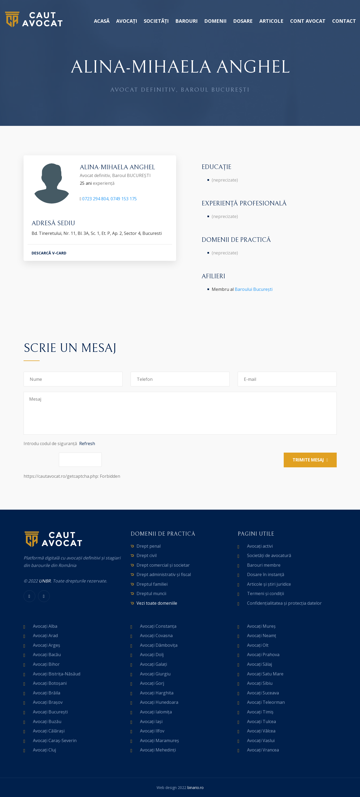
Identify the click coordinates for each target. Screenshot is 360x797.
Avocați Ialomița (156, 712)
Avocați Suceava (263, 693)
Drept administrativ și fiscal (164, 574)
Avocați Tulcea (261, 721)
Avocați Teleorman (266, 702)
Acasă (101, 21)
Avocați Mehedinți (158, 750)
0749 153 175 (124, 200)
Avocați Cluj (44, 750)
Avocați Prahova (263, 654)
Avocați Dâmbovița (158, 645)
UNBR (45, 581)
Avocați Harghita (156, 693)
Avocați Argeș (46, 645)
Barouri (186, 21)
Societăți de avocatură (269, 555)
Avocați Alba (45, 626)
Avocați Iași (151, 721)
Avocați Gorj (152, 683)
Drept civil (147, 555)
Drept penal (149, 546)
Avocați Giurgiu (155, 674)
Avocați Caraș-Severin (55, 740)
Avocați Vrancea (263, 750)
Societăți (156, 21)
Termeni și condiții (265, 593)
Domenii (215, 21)
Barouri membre (264, 565)
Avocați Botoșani (50, 683)
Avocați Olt (257, 645)
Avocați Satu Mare (265, 674)
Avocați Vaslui (261, 740)
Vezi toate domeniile (157, 603)
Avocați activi (260, 546)
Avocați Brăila (46, 693)
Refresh (87, 443)
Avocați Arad (45, 635)
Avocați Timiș (260, 712)
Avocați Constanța (158, 626)
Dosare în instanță (265, 574)
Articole (271, 21)
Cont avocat (307, 21)
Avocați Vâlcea (261, 731)
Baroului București (253, 289)
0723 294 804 (95, 200)
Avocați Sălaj (259, 664)
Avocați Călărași (49, 731)
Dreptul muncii (151, 593)
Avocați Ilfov (152, 731)
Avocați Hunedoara (159, 702)
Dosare (243, 21)
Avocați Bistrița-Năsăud (56, 674)
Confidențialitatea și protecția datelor (284, 603)
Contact (344, 21)
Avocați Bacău (47, 654)
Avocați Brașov (48, 702)
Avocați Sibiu (259, 683)
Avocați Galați (153, 664)
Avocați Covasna (156, 635)
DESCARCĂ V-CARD (49, 254)
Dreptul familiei (152, 584)
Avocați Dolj (152, 654)
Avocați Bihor (46, 664)
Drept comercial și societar (163, 565)
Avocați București (50, 712)
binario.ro (195, 787)
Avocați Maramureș (159, 740)
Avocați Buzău (47, 721)
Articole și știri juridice (269, 584)
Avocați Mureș (261, 626)
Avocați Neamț (261, 635)
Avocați (126, 21)
